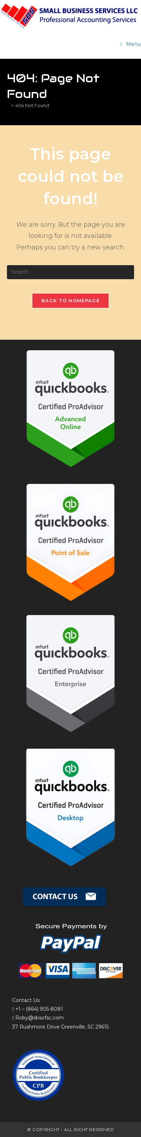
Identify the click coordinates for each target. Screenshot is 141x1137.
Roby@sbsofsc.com (39, 1018)
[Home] (8, 105)
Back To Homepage (70, 300)
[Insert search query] (70, 272)
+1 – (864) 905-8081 (39, 1009)
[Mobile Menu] (130, 44)
